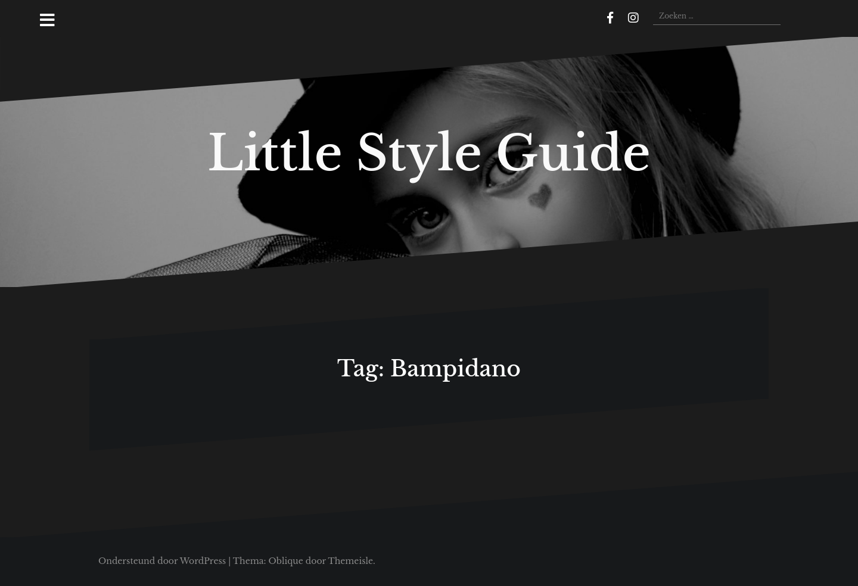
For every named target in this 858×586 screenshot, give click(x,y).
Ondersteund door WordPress (162, 561)
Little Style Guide (429, 153)
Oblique (285, 561)
